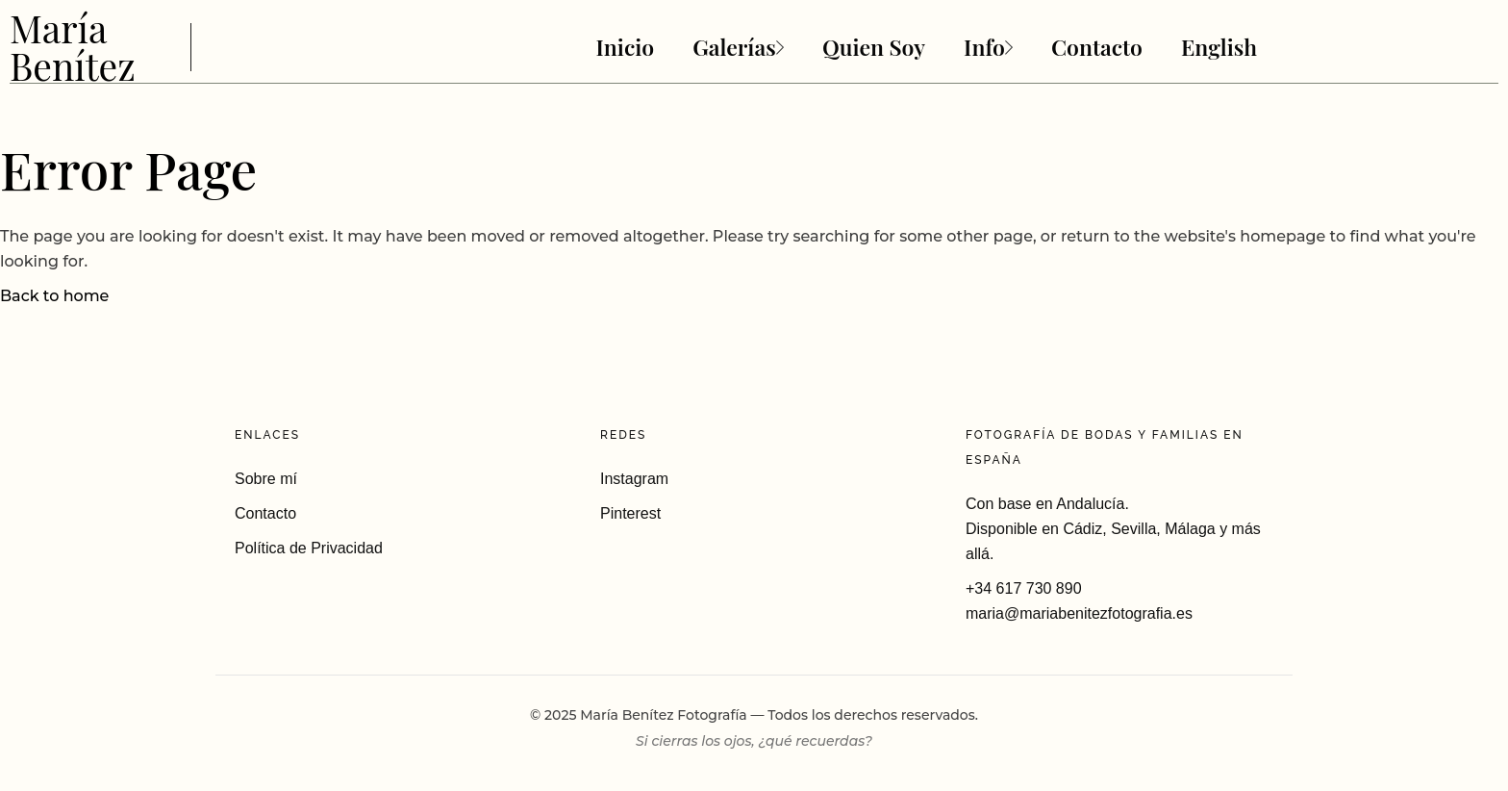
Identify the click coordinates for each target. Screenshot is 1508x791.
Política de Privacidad (309, 548)
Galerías (738, 47)
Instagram (634, 479)
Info (988, 47)
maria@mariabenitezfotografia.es (1079, 613)
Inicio (624, 47)
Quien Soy (873, 47)
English (1219, 47)
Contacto (1097, 47)
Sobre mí (266, 479)
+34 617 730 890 (1024, 588)
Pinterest (630, 513)
